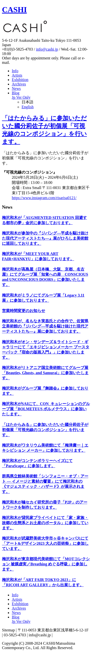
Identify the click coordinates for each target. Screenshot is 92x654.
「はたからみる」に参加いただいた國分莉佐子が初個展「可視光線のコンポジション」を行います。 (45, 429)
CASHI (14, 9)
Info (15, 71)
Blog (21, 95)
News (16, 88)
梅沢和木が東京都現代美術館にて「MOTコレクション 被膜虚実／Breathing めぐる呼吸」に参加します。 (46, 564)
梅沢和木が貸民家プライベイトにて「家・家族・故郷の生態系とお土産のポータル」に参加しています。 (45, 523)
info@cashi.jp (47, 49)
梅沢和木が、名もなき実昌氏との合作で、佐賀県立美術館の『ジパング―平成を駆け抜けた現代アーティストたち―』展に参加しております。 (45, 326)
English (28, 107)
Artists (17, 75)
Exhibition (20, 80)
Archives (19, 84)
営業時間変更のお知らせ (23, 311)
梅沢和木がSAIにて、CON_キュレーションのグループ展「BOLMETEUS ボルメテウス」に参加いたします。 (46, 409)
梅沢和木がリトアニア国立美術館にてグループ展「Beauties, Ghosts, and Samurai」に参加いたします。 (45, 373)
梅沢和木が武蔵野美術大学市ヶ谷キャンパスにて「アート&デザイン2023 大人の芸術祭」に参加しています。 (45, 543)
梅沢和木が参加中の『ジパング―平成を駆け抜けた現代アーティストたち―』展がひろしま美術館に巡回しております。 (45, 238)
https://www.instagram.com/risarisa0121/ (44, 198)
